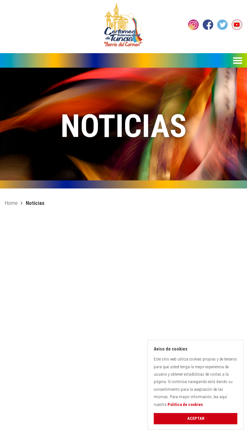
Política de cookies (185, 404)
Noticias (35, 203)
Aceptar (195, 418)
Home (11, 203)
